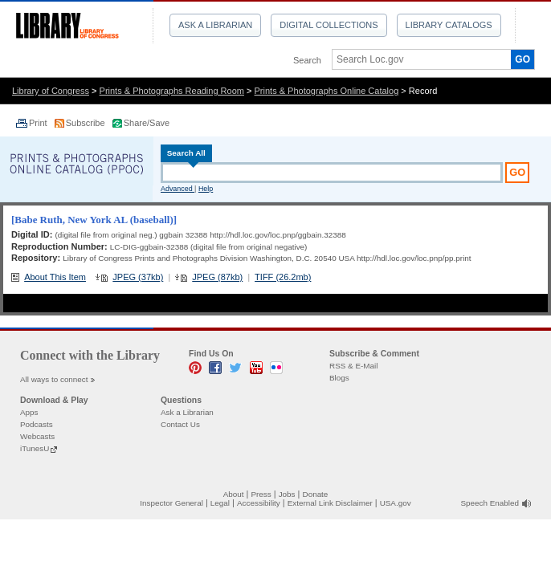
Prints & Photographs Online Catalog (327, 91)
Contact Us (180, 424)
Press (261, 494)
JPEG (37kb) (137, 277)
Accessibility (258, 503)
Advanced (177, 189)
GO (522, 59)
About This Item (55, 277)
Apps (29, 412)
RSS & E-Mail (353, 365)
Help (205, 189)
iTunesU (34, 448)
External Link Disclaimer (330, 503)
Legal (220, 503)
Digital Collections (329, 25)
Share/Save (146, 123)
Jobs (287, 494)
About (233, 494)
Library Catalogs (449, 25)
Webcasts (37, 436)
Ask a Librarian (215, 25)
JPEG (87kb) (217, 277)
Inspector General (171, 503)
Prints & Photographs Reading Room (172, 91)
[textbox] (416, 59)
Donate (316, 494)
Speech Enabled (490, 503)
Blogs (339, 377)
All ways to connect (54, 379)
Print (39, 123)
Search (307, 60)
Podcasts (36, 424)
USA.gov (395, 503)
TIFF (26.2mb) (283, 277)
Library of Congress (50, 91)
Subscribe (87, 123)
